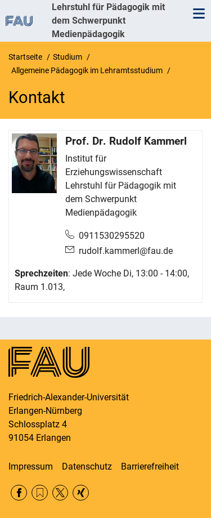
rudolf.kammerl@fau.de (126, 250)
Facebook (19, 493)
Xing (81, 493)
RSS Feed (40, 493)
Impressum (30, 466)
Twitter (60, 493)
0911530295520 (112, 235)
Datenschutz (87, 466)
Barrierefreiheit (150, 466)
